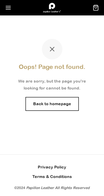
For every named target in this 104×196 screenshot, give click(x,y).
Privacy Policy (52, 167)
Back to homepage (52, 103)
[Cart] (96, 8)
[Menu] (8, 7)
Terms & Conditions (52, 176)
